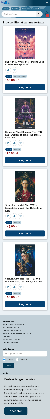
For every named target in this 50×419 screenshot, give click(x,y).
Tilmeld (9, 360)
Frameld (23, 360)
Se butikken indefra (11, 339)
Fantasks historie (10, 342)
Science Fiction (20, 76)
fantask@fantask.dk (22, 333)
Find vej (6, 336)
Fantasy (17, 149)
